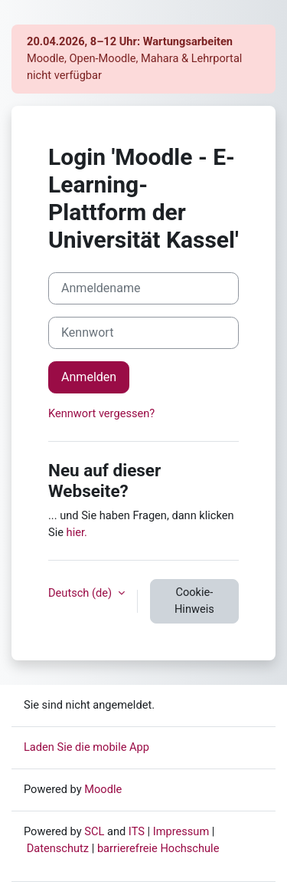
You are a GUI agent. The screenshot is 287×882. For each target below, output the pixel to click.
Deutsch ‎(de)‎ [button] (81, 593)
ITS (137, 831)
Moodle (103, 789)
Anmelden (88, 377)
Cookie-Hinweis (194, 600)
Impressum (181, 831)
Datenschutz (58, 848)
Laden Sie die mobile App (86, 747)
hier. (77, 532)
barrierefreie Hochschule (158, 848)
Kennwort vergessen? (101, 413)
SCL (94, 831)
